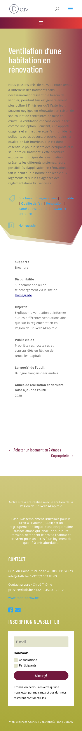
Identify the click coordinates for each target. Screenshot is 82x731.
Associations (25, 660)
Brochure (25, 198)
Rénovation (54, 203)
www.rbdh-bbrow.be (23, 598)
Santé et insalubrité (33, 209)
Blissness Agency (26, 722)
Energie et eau (46, 198)
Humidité (67, 198)
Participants (25, 665)
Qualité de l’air (32, 203)
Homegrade (27, 225)
